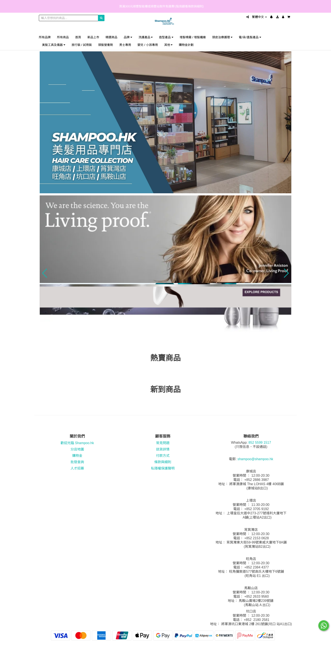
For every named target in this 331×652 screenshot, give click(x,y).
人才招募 (77, 468)
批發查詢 (77, 462)
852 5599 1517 (259, 442)
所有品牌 (45, 37)
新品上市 (93, 37)
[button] (44, 273)
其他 (168, 45)
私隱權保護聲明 (163, 468)
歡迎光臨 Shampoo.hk (77, 443)
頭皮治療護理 (222, 37)
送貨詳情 (163, 449)
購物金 (77, 455)
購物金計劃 (186, 45)
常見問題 (163, 443)
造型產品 (166, 37)
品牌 (128, 37)
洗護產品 (145, 37)
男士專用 (125, 45)
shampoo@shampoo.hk (255, 459)
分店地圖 (77, 449)
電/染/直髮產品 (250, 37)
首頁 (78, 37)
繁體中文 (259, 17)
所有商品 (63, 37)
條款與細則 (162, 462)
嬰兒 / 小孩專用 (147, 45)
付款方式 (163, 455)
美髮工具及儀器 (53, 45)
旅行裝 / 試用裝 (82, 45)
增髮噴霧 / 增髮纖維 (193, 37)
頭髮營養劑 (105, 45)
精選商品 (111, 37)
